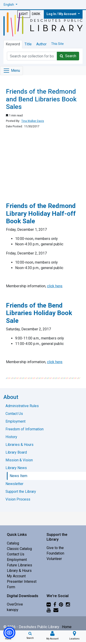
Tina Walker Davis (32, 121)
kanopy (12, 610)
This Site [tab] (57, 44)
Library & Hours (19, 570)
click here (54, 286)
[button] (10, 4)
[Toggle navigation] (11, 70)
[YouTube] (49, 610)
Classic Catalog (19, 549)
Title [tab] (28, 44)
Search (68, 56)
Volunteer (54, 559)
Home (67, 627)
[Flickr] (49, 604)
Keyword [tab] (13, 44)
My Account (16, 576)
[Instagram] (68, 604)
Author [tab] (41, 44)
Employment (17, 559)
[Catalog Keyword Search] (32, 56)
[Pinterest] (61, 604)
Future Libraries (19, 565)
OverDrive (15, 604)
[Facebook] (54, 604)
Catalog (13, 543)
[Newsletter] (55, 610)
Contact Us (15, 554)
